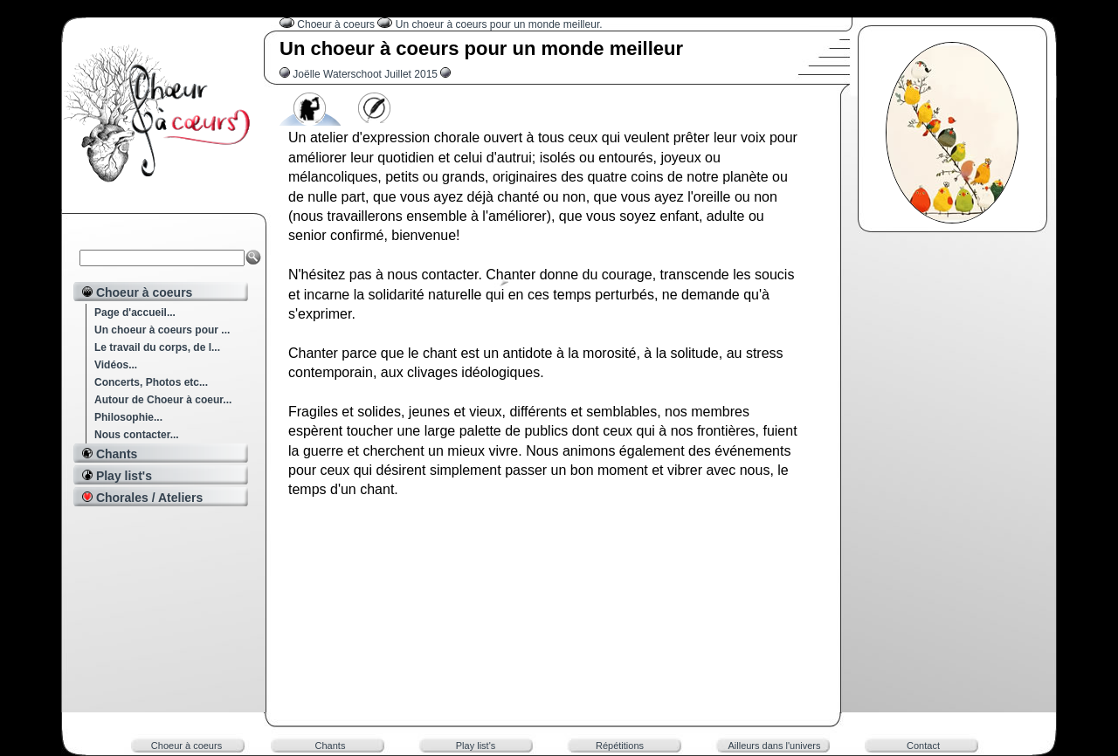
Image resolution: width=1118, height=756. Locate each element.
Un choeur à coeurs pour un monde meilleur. (499, 24)
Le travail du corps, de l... (157, 347)
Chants (330, 745)
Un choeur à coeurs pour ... (162, 330)
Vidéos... (115, 365)
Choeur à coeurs (337, 24)
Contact (923, 745)
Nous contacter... (136, 435)
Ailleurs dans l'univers (774, 745)
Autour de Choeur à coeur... (162, 400)
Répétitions (620, 745)
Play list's (476, 745)
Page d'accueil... (135, 312)
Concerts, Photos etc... (151, 382)
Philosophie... (128, 417)
